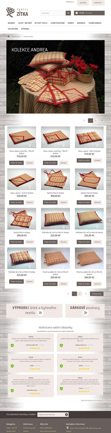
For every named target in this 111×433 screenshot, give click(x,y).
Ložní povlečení (58, 23)
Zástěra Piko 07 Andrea (55, 193)
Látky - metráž (25, 23)
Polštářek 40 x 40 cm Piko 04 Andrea (89, 232)
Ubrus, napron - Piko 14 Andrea (89, 151)
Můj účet (44, 424)
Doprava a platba (29, 428)
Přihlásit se (70, 2)
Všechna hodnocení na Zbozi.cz (92, 400)
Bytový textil (41, 23)
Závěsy (71, 23)
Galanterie (13, 28)
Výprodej (25, 28)
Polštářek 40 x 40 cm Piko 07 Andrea (55, 232)
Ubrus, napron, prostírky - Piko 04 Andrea (22, 152)
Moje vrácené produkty (48, 431)
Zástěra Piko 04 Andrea (89, 193)
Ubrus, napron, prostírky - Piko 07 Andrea (55, 152)
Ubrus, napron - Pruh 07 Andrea (21, 193)
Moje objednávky (46, 428)
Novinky (11, 23)
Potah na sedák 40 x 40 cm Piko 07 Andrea (55, 273)
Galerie (25, 431)
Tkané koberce (94, 23)
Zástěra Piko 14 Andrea (21, 232)
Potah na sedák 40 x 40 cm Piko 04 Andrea (89, 273)
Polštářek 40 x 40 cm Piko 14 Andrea (21, 272)
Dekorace (81, 23)
